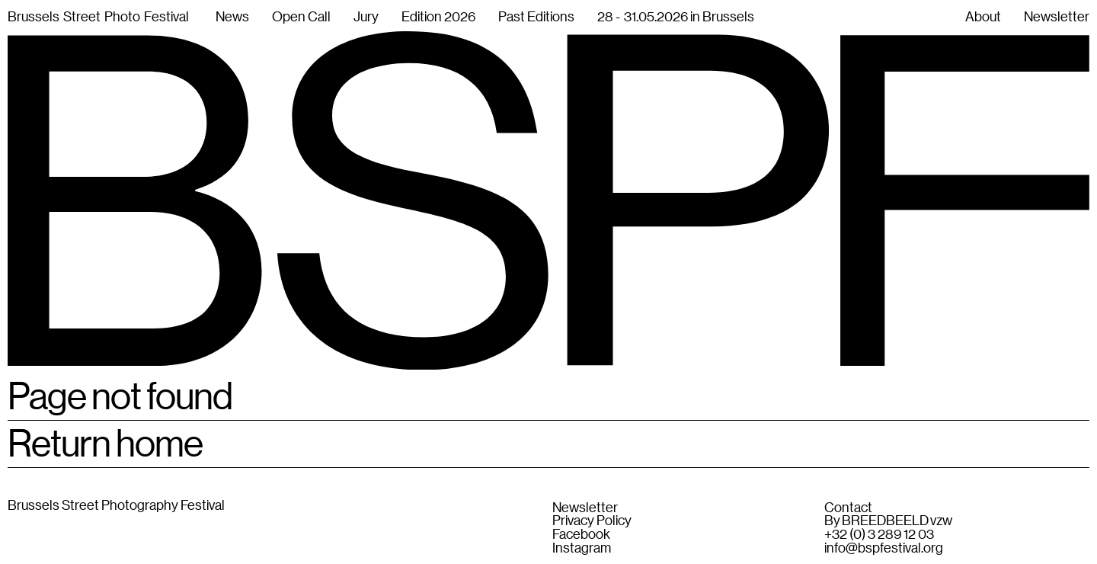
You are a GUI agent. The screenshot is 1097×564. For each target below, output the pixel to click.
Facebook (581, 534)
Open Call (301, 16)
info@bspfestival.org (883, 548)
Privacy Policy (592, 520)
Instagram (581, 548)
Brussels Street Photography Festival (116, 504)
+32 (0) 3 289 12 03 (879, 534)
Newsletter (585, 507)
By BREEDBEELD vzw (888, 520)
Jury (366, 16)
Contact (848, 507)
